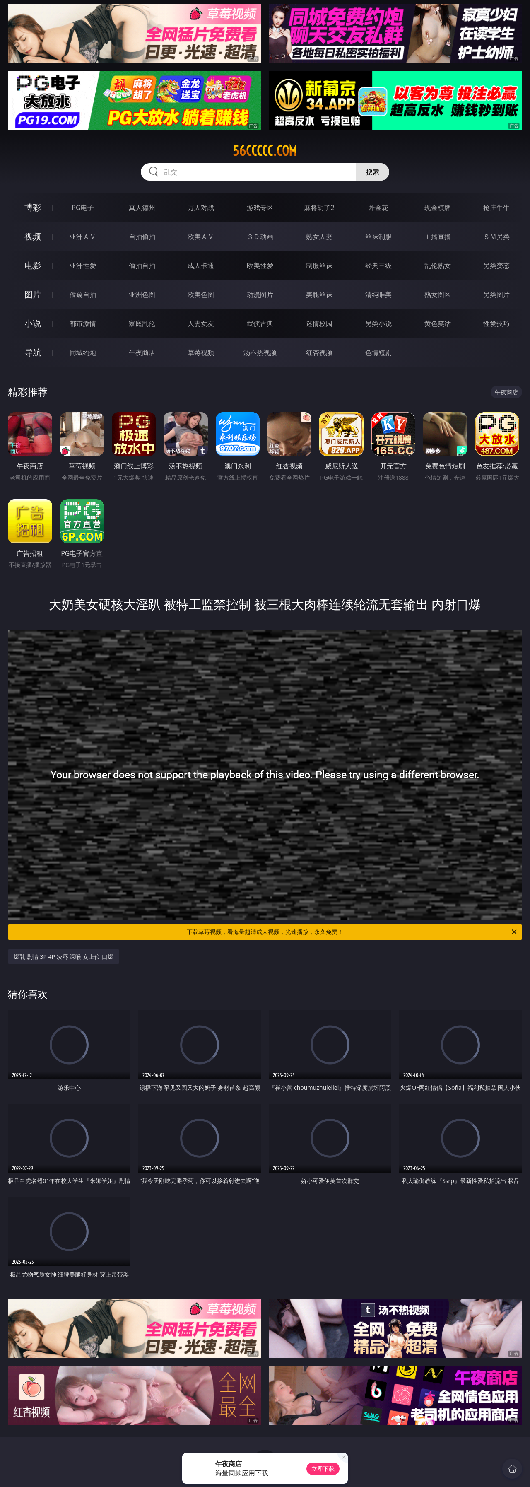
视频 (32, 236)
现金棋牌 (437, 207)
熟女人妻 (319, 236)
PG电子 (83, 207)
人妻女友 (201, 323)
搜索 (372, 171)
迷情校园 (319, 323)
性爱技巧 (496, 323)
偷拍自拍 (142, 265)
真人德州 (142, 207)
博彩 (32, 207)
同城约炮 (83, 352)
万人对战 (201, 207)
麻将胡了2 (319, 207)
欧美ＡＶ (201, 236)
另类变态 (496, 265)
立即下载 (323, 1469)
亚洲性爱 (83, 265)
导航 (32, 352)
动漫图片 (260, 294)
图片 (32, 294)
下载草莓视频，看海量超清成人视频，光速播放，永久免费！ (352, 932)
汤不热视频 (260, 352)
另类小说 (378, 323)
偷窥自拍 (83, 294)
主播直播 (437, 236)
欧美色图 (201, 294)
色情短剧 (378, 352)
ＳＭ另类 (496, 236)
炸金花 (378, 207)
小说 (32, 323)
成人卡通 (201, 265)
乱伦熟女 (437, 265)
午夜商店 (142, 352)
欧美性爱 (260, 265)
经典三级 (378, 265)
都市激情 (83, 323)
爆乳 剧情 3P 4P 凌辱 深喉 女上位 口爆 (63, 957)
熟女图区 (437, 294)
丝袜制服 (378, 236)
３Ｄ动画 (260, 236)
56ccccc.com (265, 150)
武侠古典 (260, 323)
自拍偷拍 (142, 236)
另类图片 (496, 294)
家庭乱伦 (142, 323)
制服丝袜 (319, 265)
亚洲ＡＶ (83, 236)
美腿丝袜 (319, 294)
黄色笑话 (437, 323)
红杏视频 (319, 352)
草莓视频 (201, 352)
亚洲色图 (142, 294)
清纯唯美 (378, 294)
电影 (32, 265)
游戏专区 (260, 207)
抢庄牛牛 (496, 207)
